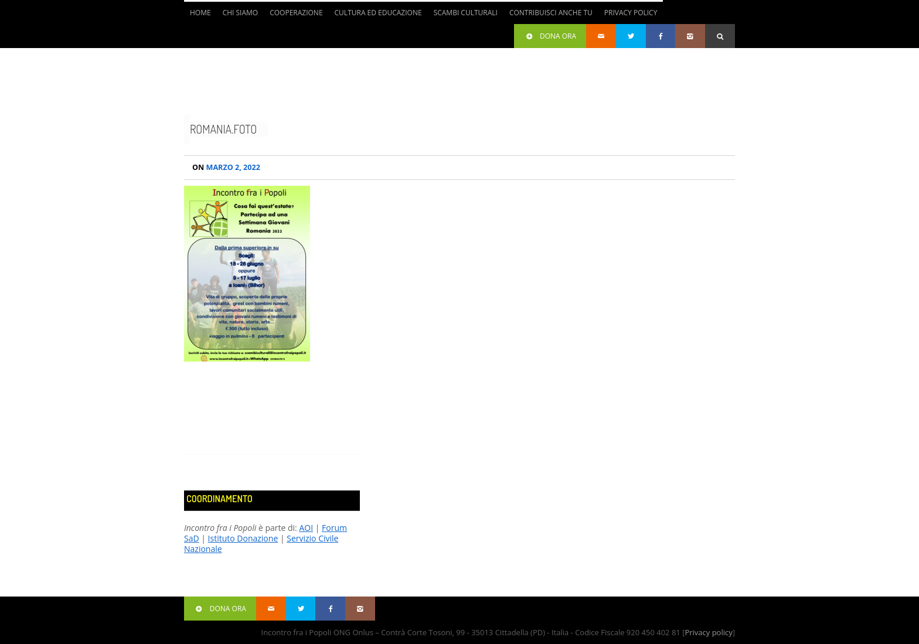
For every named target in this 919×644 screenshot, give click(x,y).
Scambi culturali (466, 13)
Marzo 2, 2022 (226, 167)
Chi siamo (240, 13)
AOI (306, 527)
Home (200, 13)
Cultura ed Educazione (378, 13)
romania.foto (223, 129)
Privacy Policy (631, 13)
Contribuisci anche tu (551, 13)
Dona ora (550, 36)
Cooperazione (296, 13)
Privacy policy (708, 632)
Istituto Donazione (243, 538)
